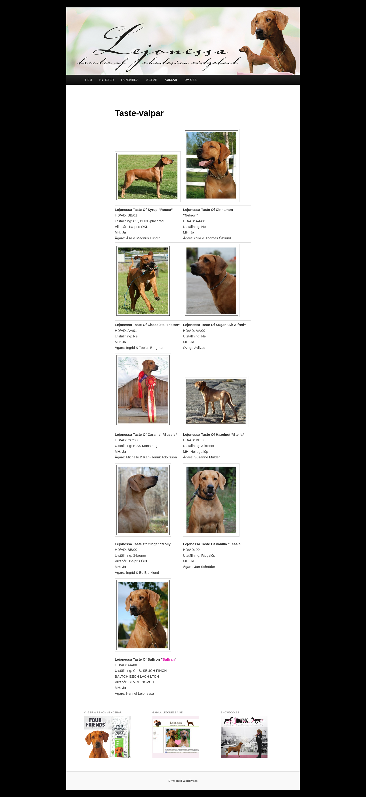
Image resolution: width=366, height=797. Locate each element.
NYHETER (106, 79)
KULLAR (171, 79)
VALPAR (151, 79)
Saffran (169, 659)
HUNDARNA (129, 79)
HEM (88, 79)
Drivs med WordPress (183, 781)
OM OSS (190, 79)
